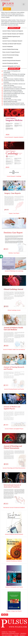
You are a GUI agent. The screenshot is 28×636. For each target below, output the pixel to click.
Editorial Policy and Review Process (10, 633)
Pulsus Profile (12, 631)
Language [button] (6, 8)
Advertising (23, 633)
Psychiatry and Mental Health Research (11, 43)
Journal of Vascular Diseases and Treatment (12, 33)
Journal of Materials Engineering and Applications (11, 37)
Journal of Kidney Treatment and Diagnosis (12, 31)
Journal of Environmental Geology (10, 55)
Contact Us (4, 631)
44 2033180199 (5, 0)
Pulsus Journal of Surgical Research (11, 52)
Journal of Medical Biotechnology (10, 49)
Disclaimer (22, 635)
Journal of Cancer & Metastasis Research (12, 41)
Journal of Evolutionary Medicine (10, 63)
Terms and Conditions (7, 635)
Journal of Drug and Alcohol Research (11, 60)
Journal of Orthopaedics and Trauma (11, 66)
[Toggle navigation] (24, 4)
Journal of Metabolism (7, 46)
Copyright (16, 635)
